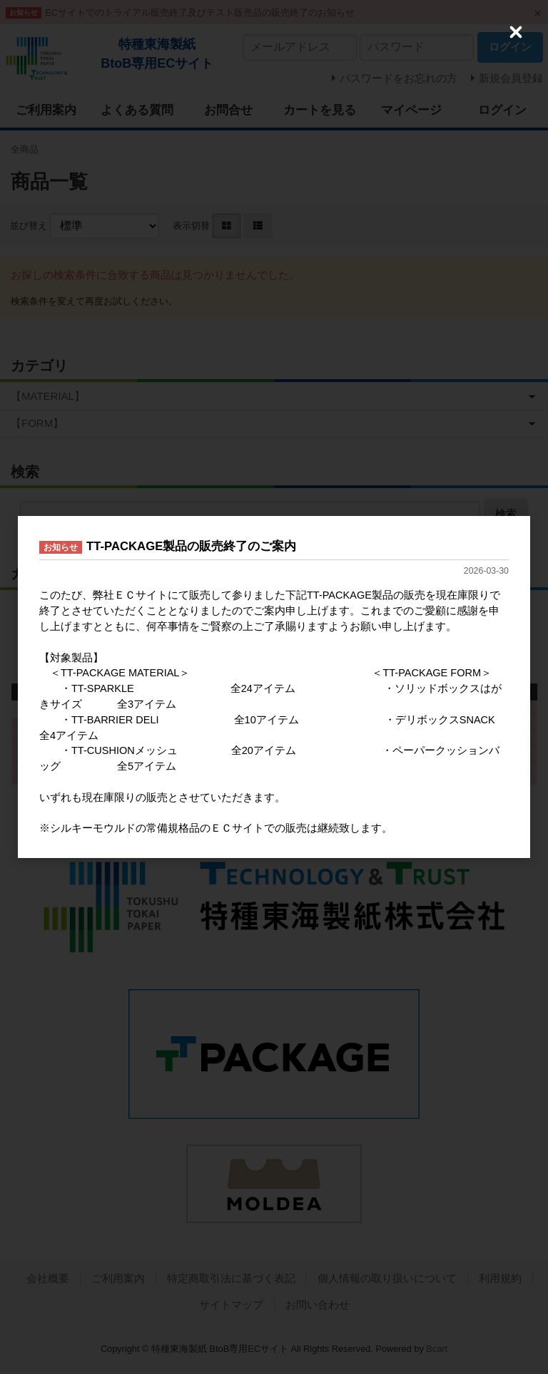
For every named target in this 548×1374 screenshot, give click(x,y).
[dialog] (274, 687)
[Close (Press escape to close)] (516, 32)
